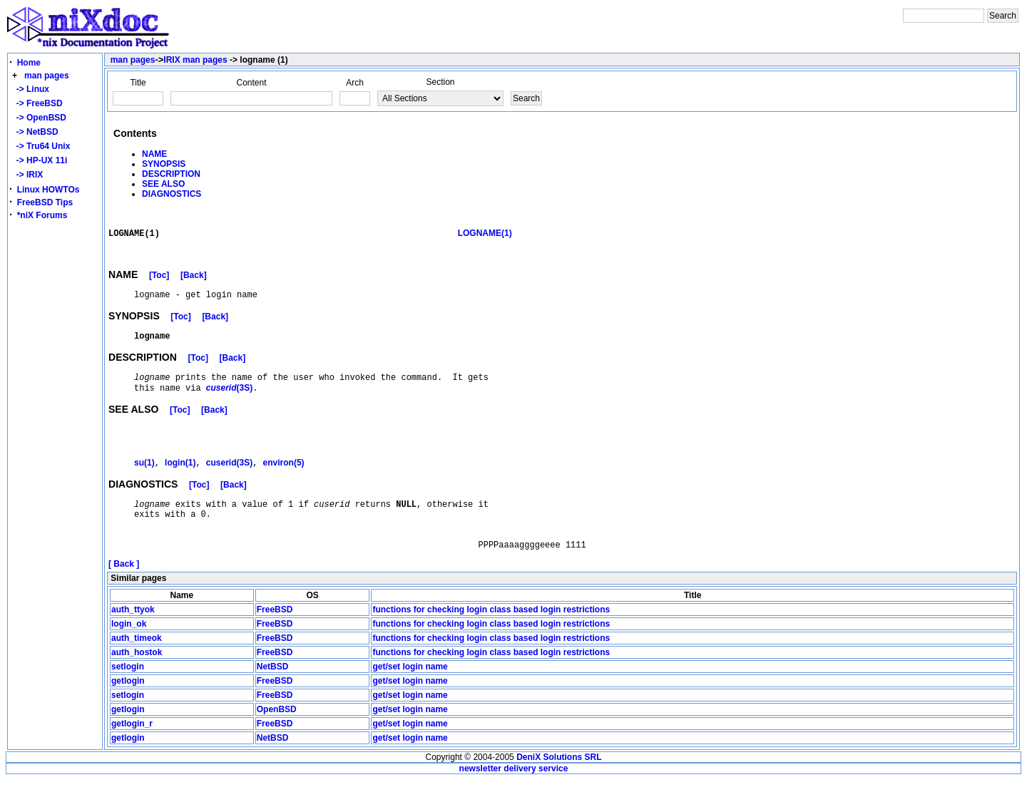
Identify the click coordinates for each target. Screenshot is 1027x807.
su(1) (144, 480)
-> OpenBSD (38, 118)
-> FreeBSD (37, 103)
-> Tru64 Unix (40, 146)
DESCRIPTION (171, 174)
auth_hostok (136, 679)
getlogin (128, 708)
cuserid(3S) (229, 480)
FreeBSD (275, 637)
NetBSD (273, 694)
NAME (154, 154)
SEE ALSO (163, 184)
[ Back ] (123, 591)
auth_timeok (136, 665)
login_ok (128, 651)
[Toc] (159, 283)
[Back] (193, 283)
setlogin (127, 694)
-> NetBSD (34, 132)
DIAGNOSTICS (171, 194)
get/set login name (409, 694)
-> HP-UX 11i (39, 160)
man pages (46, 76)
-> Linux (30, 89)
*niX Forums (42, 215)
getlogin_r (132, 751)
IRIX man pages (195, 60)
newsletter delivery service (513, 796)
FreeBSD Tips (45, 202)
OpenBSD (277, 736)
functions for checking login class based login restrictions (491, 637)
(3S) (229, 403)
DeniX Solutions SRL (558, 784)
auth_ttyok (133, 637)
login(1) (180, 480)
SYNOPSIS (163, 164)
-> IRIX (27, 175)
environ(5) (284, 480)
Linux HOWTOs (48, 190)
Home (29, 63)
